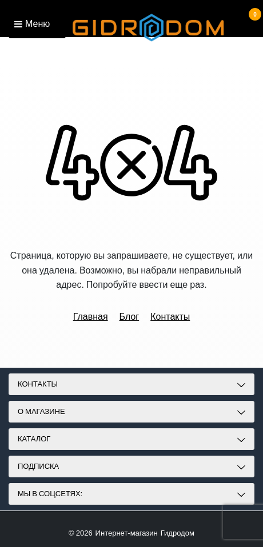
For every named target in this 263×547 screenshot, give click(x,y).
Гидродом (177, 533)
